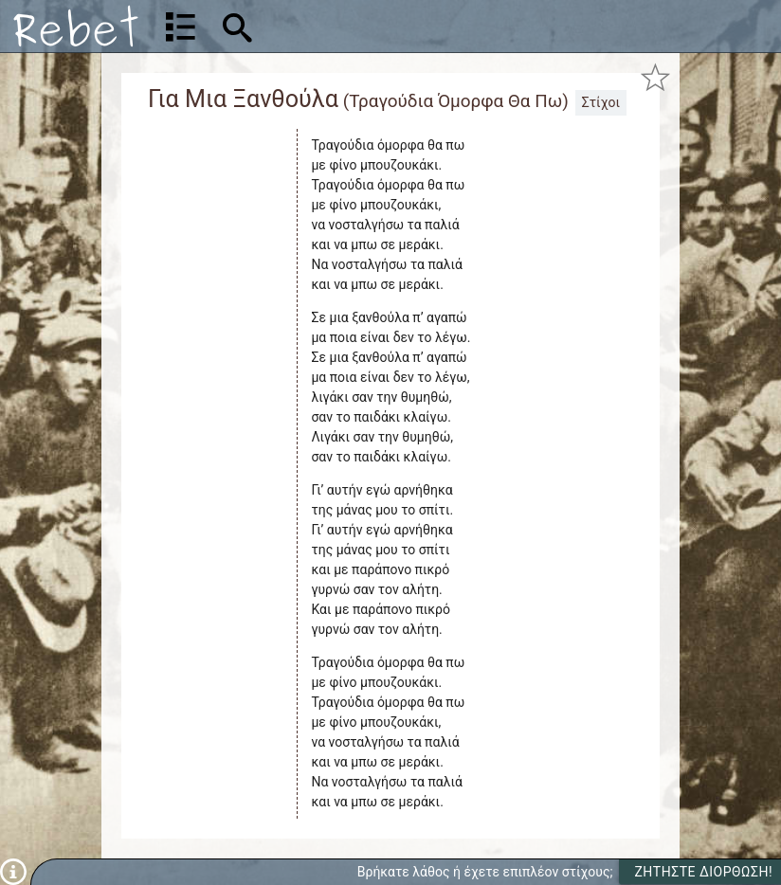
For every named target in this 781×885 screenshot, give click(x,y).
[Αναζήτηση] (357, 26)
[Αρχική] (76, 26)
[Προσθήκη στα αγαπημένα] (656, 77)
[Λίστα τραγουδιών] (180, 26)
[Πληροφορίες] (13, 870)
